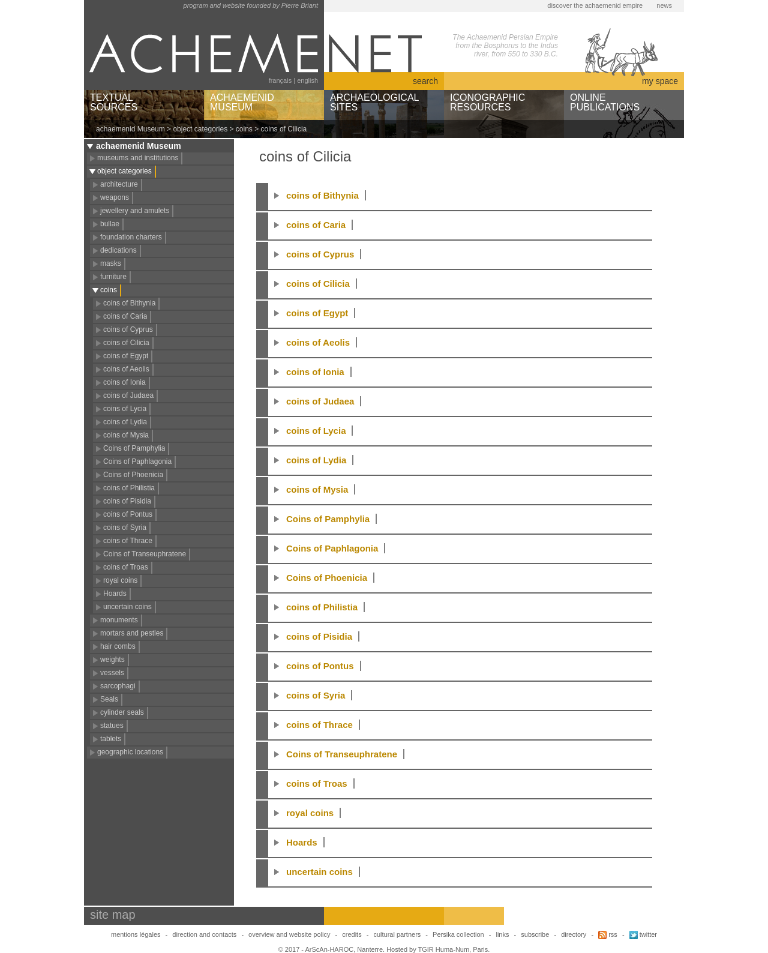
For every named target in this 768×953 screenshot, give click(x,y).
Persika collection (459, 934)
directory (573, 934)
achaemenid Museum (130, 129)
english (307, 80)
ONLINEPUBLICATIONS (605, 102)
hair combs (118, 646)
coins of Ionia (124, 382)
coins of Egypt (125, 356)
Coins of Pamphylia (134, 448)
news (664, 5)
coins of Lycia (124, 408)
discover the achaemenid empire (595, 5)
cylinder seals (122, 712)
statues (112, 725)
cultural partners (397, 934)
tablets (110, 739)
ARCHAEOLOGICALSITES (374, 102)
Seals (109, 699)
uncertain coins (127, 607)
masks (110, 263)
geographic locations (130, 752)
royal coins (120, 580)
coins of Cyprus (128, 329)
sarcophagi (118, 686)
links (502, 934)
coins (244, 129)
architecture (119, 184)
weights (112, 659)
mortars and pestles (131, 633)
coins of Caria (125, 316)
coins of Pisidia (127, 501)
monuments (119, 620)
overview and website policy (289, 934)
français (280, 80)
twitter (643, 934)
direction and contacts (204, 934)
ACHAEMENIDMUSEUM (242, 102)
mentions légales (136, 934)
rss (607, 934)
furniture (113, 276)
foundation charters (131, 237)
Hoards (115, 593)
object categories (200, 129)
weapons (114, 197)
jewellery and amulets (134, 210)
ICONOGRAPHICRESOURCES (487, 102)
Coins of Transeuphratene (144, 554)
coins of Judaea (128, 395)
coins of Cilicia (126, 342)
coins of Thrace (127, 541)
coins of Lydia (125, 422)
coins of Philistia (129, 488)
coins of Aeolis (126, 369)
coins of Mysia (126, 435)
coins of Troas (125, 567)
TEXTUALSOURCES (113, 102)
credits (351, 934)
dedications (118, 250)
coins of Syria (124, 527)
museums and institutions (137, 158)
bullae (109, 224)
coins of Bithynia (129, 303)
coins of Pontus (127, 514)
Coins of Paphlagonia (137, 461)
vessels (112, 673)
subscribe (535, 934)
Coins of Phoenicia (133, 474)
